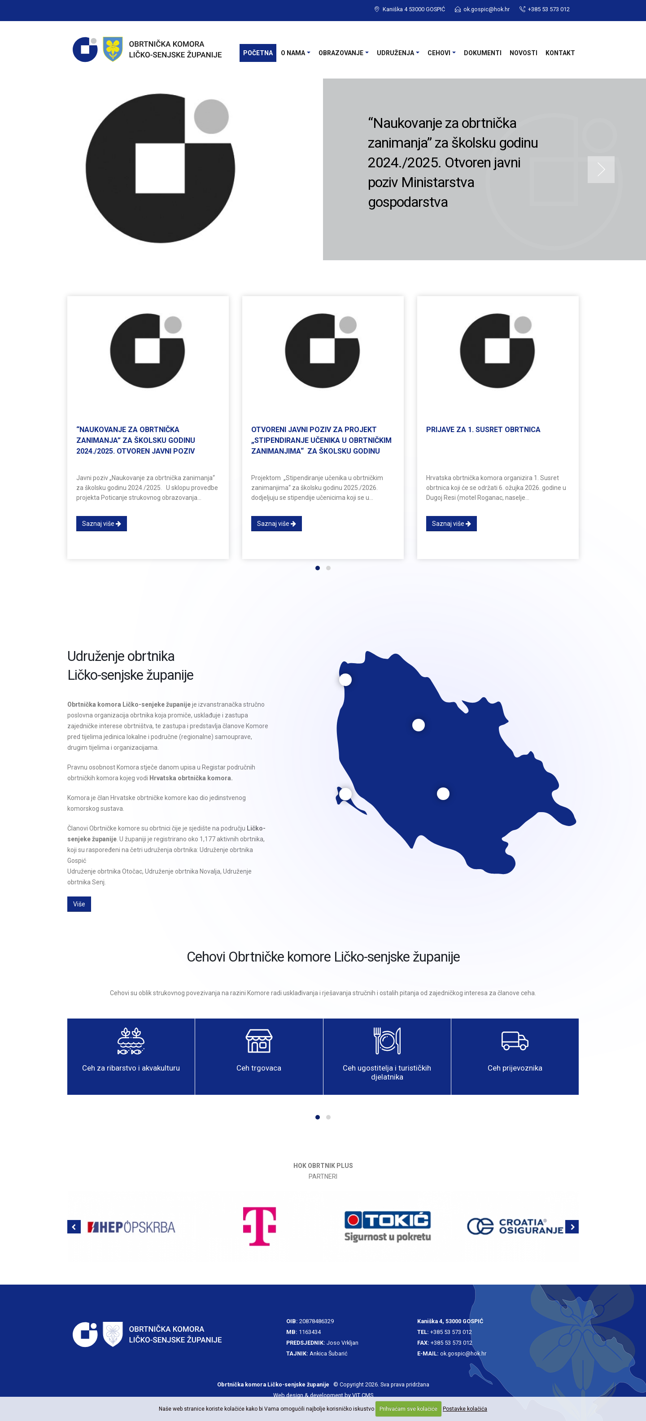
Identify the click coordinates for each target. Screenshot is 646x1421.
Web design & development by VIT (316, 1395)
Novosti (523, 53)
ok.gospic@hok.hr (486, 9)
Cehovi (439, 53)
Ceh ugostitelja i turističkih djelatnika (387, 1072)
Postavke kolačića (465, 1409)
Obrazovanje (341, 53)
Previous (44, 169)
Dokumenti (483, 53)
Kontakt (560, 53)
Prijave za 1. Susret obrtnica (483, 429)
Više (79, 904)
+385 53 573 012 (451, 1332)
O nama (293, 53)
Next (601, 169)
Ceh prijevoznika (515, 1067)
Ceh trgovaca (258, 1067)
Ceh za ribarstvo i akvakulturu (131, 1067)
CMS (367, 1395)
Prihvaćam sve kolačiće (408, 1409)
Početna (258, 53)
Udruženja (395, 53)
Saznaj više (101, 523)
